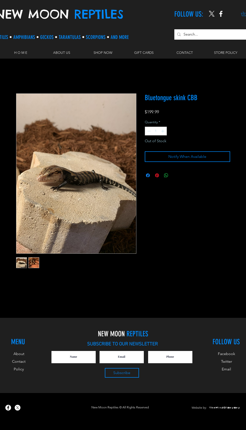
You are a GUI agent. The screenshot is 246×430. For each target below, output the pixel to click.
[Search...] (210, 34)
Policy (19, 369)
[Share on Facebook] (148, 175)
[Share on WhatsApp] (166, 175)
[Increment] (163, 131)
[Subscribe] (122, 373)
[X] (212, 14)
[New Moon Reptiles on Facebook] (8, 408)
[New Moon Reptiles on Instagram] (221, 14)
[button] (102, 53)
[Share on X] (175, 175)
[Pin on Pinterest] (157, 175)
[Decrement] (148, 131)
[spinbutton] (155, 131)
